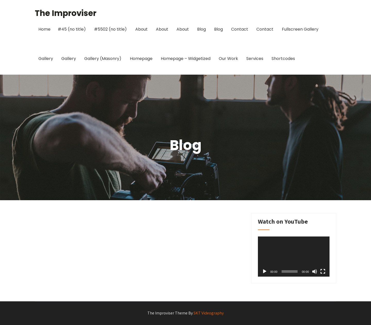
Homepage (141, 59)
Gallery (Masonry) (102, 59)
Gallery (45, 59)
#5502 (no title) (110, 29)
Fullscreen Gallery (300, 29)
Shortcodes (283, 59)
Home (44, 29)
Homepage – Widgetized (185, 59)
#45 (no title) (72, 29)
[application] (294, 256)
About (141, 29)
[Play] (264, 271)
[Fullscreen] (322, 271)
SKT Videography (208, 313)
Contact (239, 29)
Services (254, 59)
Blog (201, 29)
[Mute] (314, 271)
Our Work (228, 59)
